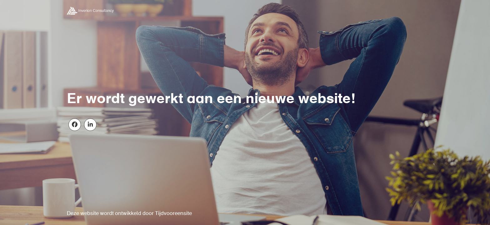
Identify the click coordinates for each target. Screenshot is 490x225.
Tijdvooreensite (173, 213)
